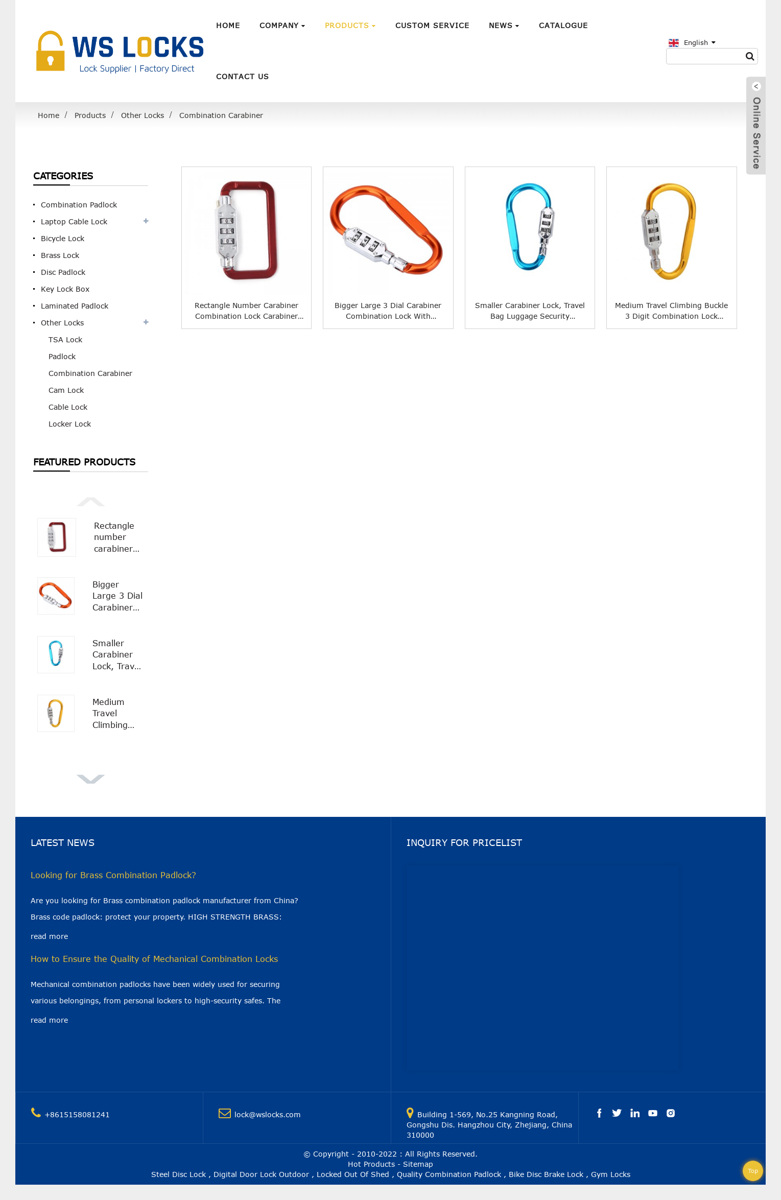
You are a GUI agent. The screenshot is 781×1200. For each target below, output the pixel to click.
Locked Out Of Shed (353, 1174)
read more (49, 936)
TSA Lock (65, 339)
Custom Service (432, 25)
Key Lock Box (65, 289)
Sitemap (418, 1164)
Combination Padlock (79, 204)
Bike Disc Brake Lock (546, 1174)
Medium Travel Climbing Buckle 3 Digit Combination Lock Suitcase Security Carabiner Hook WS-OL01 (118, 714)
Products (350, 25)
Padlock (62, 356)
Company (282, 25)
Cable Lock (68, 407)
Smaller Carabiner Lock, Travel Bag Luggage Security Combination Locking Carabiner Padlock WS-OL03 (118, 655)
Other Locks (142, 115)
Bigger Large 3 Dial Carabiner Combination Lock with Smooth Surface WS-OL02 (118, 596)
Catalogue (563, 25)
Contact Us (242, 76)
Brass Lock (60, 255)
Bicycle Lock (62, 238)
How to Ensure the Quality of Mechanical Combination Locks (154, 958)
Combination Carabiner (221, 115)
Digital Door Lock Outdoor (261, 1174)
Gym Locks (610, 1174)
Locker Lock (70, 423)
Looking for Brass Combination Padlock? (113, 875)
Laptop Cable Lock (74, 221)
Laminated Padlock (74, 305)
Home (228, 25)
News (504, 25)
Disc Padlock (63, 272)
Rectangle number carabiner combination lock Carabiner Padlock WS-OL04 (119, 537)
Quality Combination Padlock (449, 1174)
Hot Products (371, 1164)
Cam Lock (66, 390)
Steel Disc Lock (178, 1174)
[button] (90, 500)
